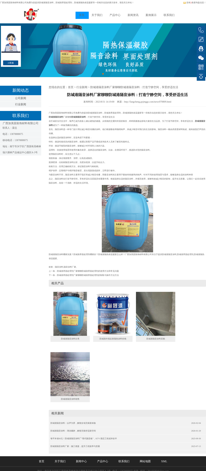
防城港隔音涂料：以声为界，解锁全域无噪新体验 (73, 423)
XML (164, 461)
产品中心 (115, 15)
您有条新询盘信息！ (194, 2)
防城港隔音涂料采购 (155, 339)
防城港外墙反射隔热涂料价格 (113, 339)
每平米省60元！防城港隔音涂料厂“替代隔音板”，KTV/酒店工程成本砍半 (83, 438)
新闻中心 (81, 461)
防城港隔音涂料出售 (70, 339)
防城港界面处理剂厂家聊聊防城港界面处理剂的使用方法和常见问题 (88, 271)
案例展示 (151, 15)
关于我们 (96, 15)
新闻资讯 (133, 15)
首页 (81, 15)
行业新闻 (20, 104)
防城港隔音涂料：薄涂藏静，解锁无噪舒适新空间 (73, 431)
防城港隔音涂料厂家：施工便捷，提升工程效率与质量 (75, 446)
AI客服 (11, 63)
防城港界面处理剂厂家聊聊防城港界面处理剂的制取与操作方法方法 (88, 275)
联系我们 (169, 15)
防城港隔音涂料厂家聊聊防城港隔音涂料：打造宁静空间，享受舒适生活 (134, 87)
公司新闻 (20, 98)
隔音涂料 (59, 267)
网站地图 (145, 461)
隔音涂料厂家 (70, 267)
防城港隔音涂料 (46, 2)
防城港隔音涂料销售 (70, 399)
